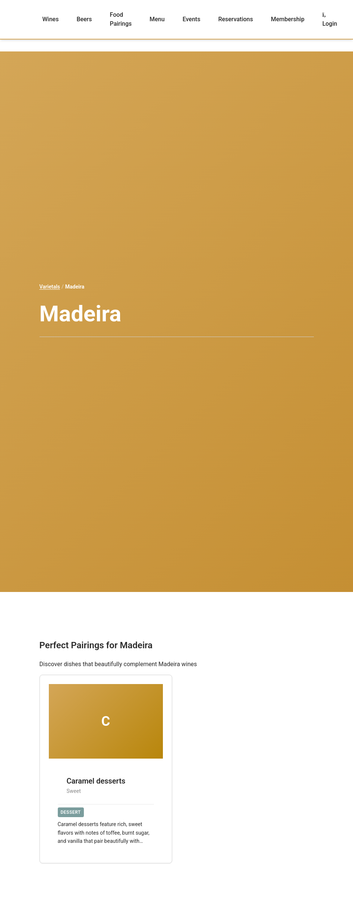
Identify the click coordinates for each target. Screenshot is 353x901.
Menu (156, 19)
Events (192, 19)
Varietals (50, 287)
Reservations (235, 19)
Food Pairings (121, 19)
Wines (50, 19)
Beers (84, 19)
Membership (288, 19)
